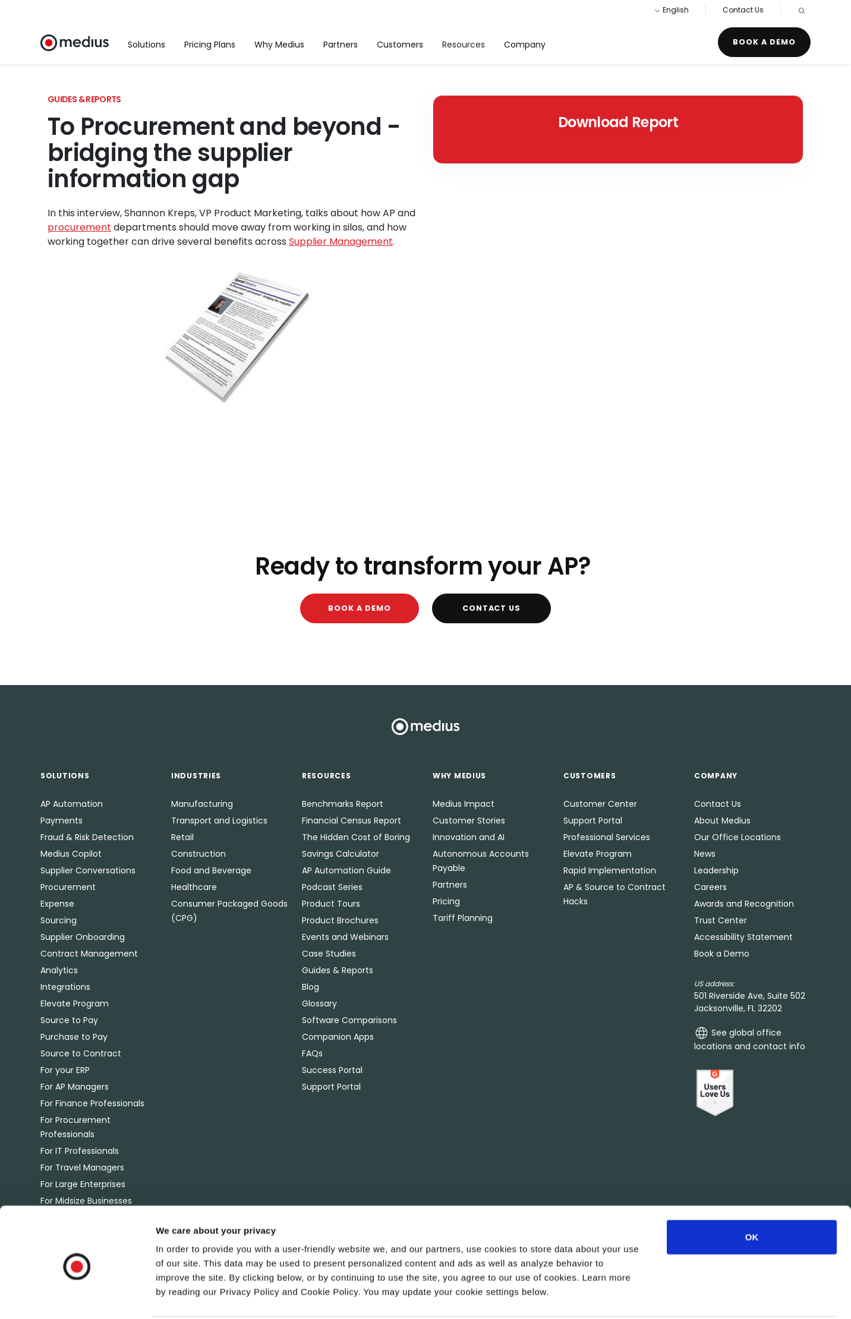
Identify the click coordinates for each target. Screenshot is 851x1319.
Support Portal (331, 1087)
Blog (310, 987)
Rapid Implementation (609, 870)
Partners (340, 45)
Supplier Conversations (87, 870)
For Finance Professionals (92, 1103)
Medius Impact (463, 804)
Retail (182, 837)
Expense (57, 904)
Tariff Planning (463, 918)
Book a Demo (764, 42)
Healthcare (194, 887)
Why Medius (279, 45)
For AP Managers (74, 1087)
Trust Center (720, 920)
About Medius (722, 820)
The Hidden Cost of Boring (356, 837)
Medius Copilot (71, 854)
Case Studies (329, 954)
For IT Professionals (79, 1151)
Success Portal (332, 1070)
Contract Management (89, 954)
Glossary (319, 1003)
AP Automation (71, 804)
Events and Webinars (345, 937)
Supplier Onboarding (82, 937)
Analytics (59, 970)
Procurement (68, 887)
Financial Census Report (351, 820)
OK (752, 1193)
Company (525, 45)
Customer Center (600, 804)
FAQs (312, 1053)
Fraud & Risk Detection (87, 837)
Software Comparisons (349, 1020)
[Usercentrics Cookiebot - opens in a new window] (77, 1296)
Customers (400, 45)
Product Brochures (340, 920)
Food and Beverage (211, 870)
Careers (710, 887)
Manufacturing (202, 804)
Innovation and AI (469, 837)
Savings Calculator (340, 854)
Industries (196, 776)
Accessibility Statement (743, 937)
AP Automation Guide (346, 870)
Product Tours (331, 904)
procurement (79, 227)
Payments (61, 820)
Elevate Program (74, 1003)
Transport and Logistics (219, 820)
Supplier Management (341, 241)
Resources (463, 45)
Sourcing (58, 920)
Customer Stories (469, 820)
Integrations (65, 987)
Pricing (446, 901)
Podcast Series (332, 887)
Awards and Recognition (744, 904)
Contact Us (743, 10)
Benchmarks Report (342, 804)
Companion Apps (338, 1037)
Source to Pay (69, 1020)
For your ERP (65, 1070)
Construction (198, 854)
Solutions (146, 45)
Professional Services (606, 837)
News (705, 854)
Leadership (716, 870)
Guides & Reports (337, 970)
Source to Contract (80, 1053)
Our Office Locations (737, 837)
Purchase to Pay (74, 1037)
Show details (623, 1295)
